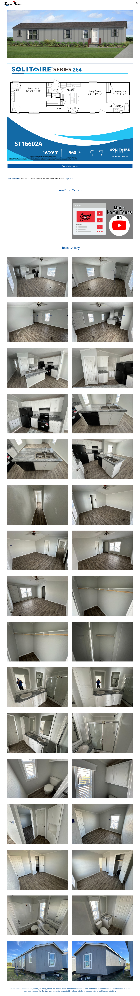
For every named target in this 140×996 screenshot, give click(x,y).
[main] (70, 178)
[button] (137, 3)
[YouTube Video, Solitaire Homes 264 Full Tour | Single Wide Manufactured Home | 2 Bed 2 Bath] (37, 219)
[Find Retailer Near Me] (70, 166)
